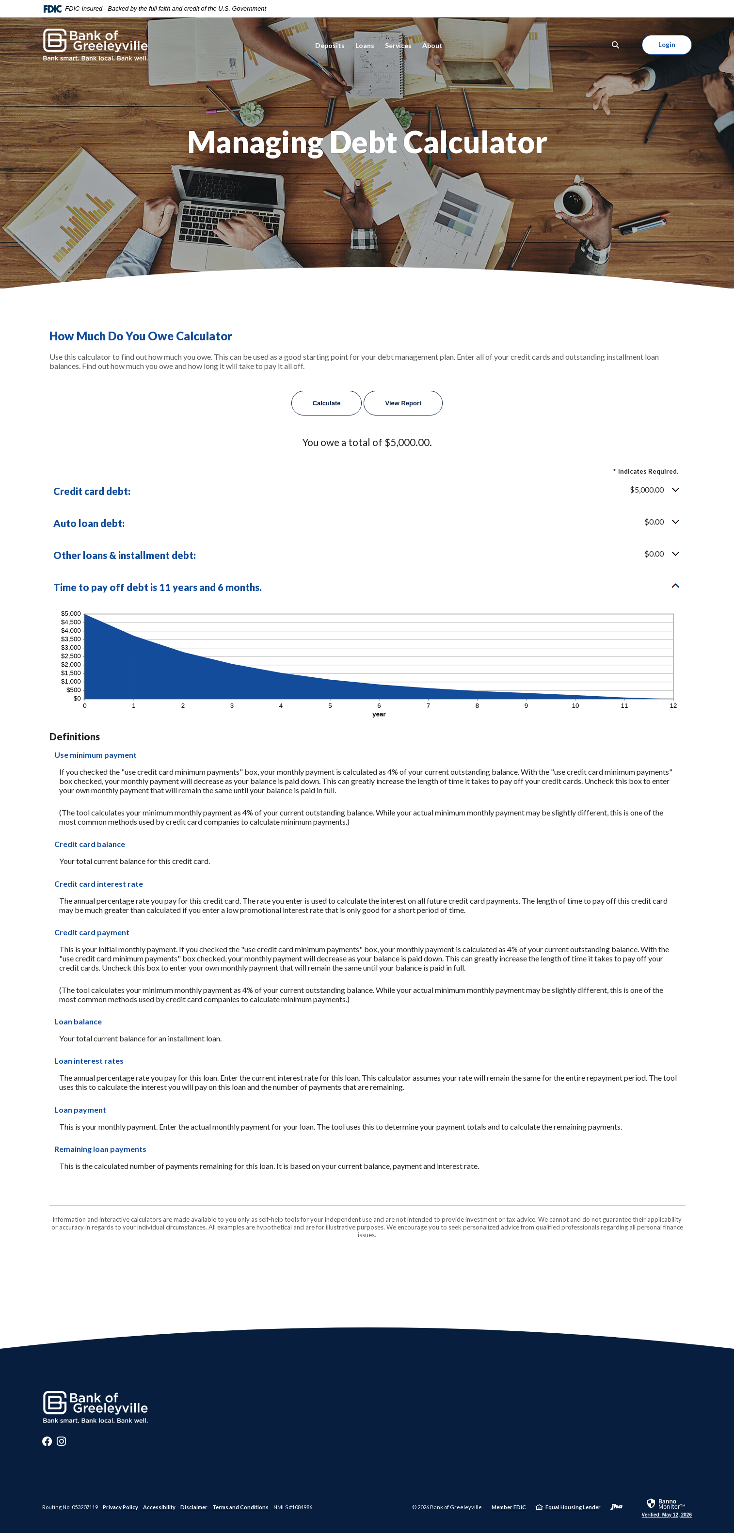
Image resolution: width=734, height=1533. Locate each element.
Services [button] (398, 45)
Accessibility (159, 1507)
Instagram (61, 1443)
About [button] (432, 45)
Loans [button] (364, 45)
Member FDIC (509, 1507)
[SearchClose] (615, 45)
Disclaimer (193, 1507)
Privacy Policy (120, 1507)
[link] (667, 1507)
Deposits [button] (330, 45)
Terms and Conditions (240, 1507)
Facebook (47, 1443)
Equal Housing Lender (573, 1507)
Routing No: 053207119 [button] (70, 1507)
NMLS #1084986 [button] (292, 1507)
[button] (367, 491)
